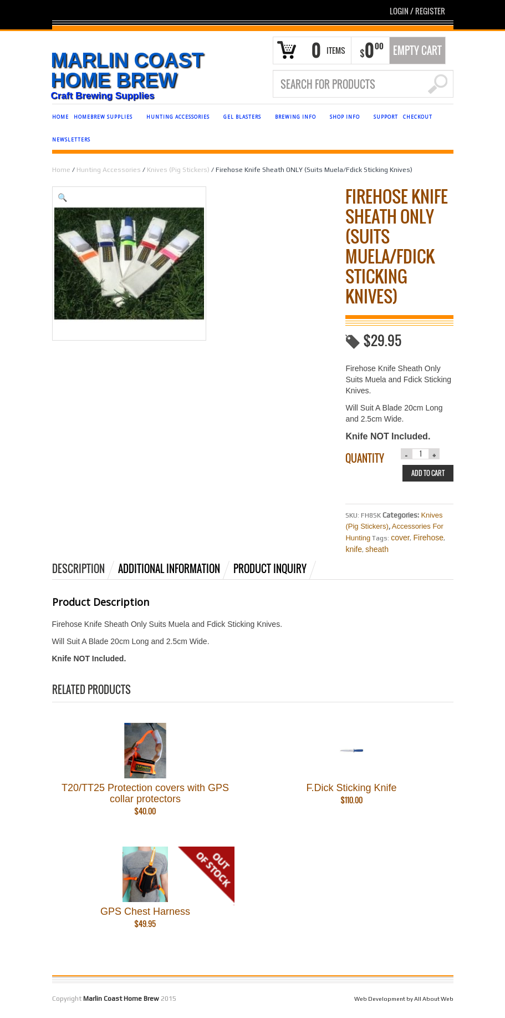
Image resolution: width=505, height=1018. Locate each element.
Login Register (417, 11)
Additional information (169, 568)
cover (400, 537)
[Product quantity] (421, 453)
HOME (60, 117)
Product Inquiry (270, 568)
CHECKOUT (417, 117)
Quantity (364, 458)
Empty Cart (417, 50)
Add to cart (428, 473)
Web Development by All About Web (403, 1001)
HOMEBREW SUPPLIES (104, 118)
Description (78, 568)
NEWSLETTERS (71, 139)
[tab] (84, 568)
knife (353, 549)
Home (61, 170)
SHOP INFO (346, 118)
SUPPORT (386, 117)
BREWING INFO (297, 118)
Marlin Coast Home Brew (127, 70)
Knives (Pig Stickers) (178, 170)
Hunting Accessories (108, 170)
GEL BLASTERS (244, 118)
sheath (377, 549)
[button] (186, 197)
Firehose (428, 537)
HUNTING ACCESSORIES (179, 118)
